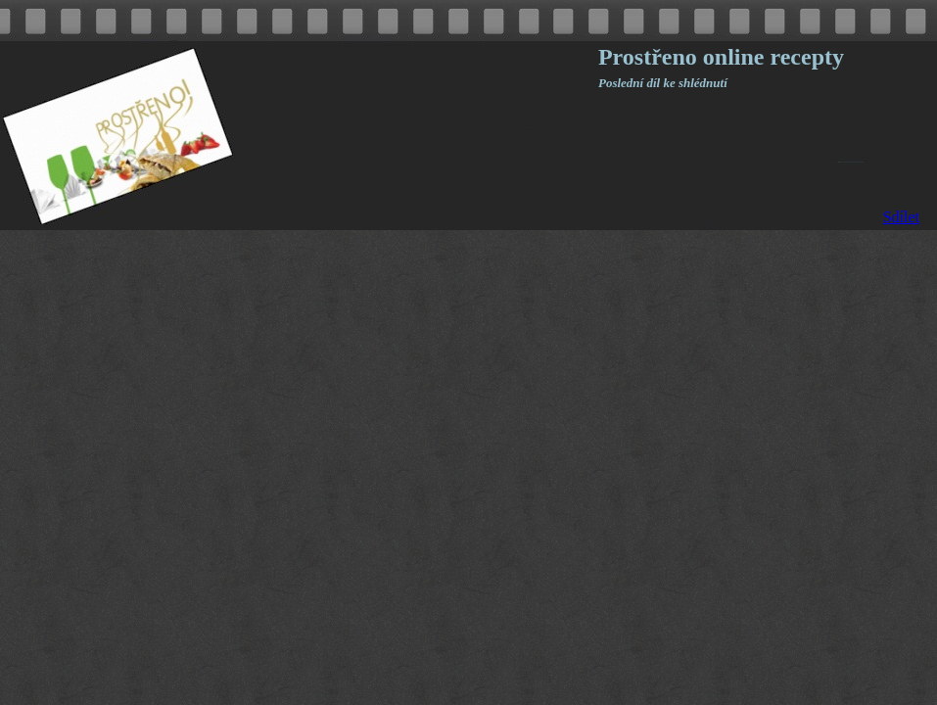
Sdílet (901, 217)
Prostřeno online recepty (721, 57)
